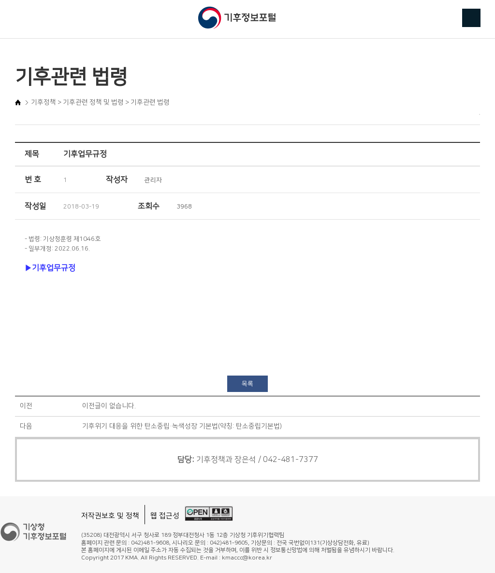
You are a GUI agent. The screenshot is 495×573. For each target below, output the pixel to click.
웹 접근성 (164, 516)
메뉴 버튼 (23, 18)
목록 (247, 383)
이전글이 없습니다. (109, 406)
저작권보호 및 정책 (110, 516)
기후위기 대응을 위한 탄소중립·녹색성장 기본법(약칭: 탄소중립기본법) (182, 426)
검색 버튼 (471, 18)
